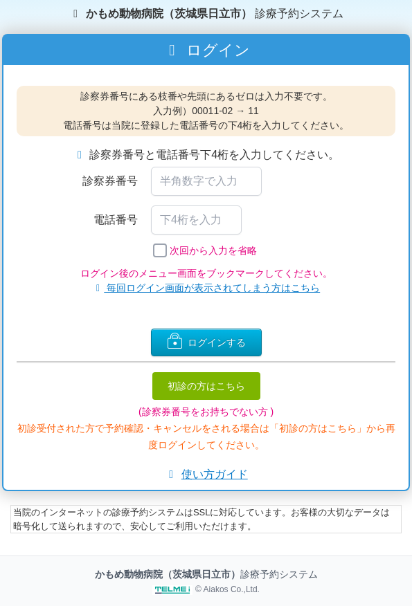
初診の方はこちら (206, 386)
